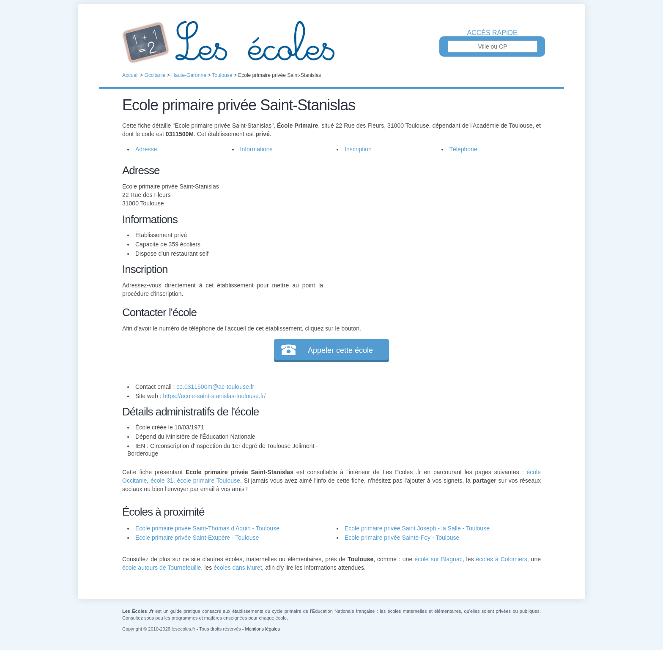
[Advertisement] (432, 221)
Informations (256, 149)
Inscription (358, 149)
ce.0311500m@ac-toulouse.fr (215, 386)
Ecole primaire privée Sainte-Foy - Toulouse (402, 537)
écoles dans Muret (238, 567)
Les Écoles (331, 42)
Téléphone (463, 149)
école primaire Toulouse (208, 480)
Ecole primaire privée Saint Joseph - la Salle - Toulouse (417, 528)
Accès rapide (492, 33)
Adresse (146, 149)
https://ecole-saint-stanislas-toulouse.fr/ (214, 396)
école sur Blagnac (438, 559)
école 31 (162, 480)
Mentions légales (262, 628)
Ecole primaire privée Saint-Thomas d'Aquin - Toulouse (207, 528)
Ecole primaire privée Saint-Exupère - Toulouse (197, 537)
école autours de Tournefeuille (161, 567)
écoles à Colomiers (501, 559)
